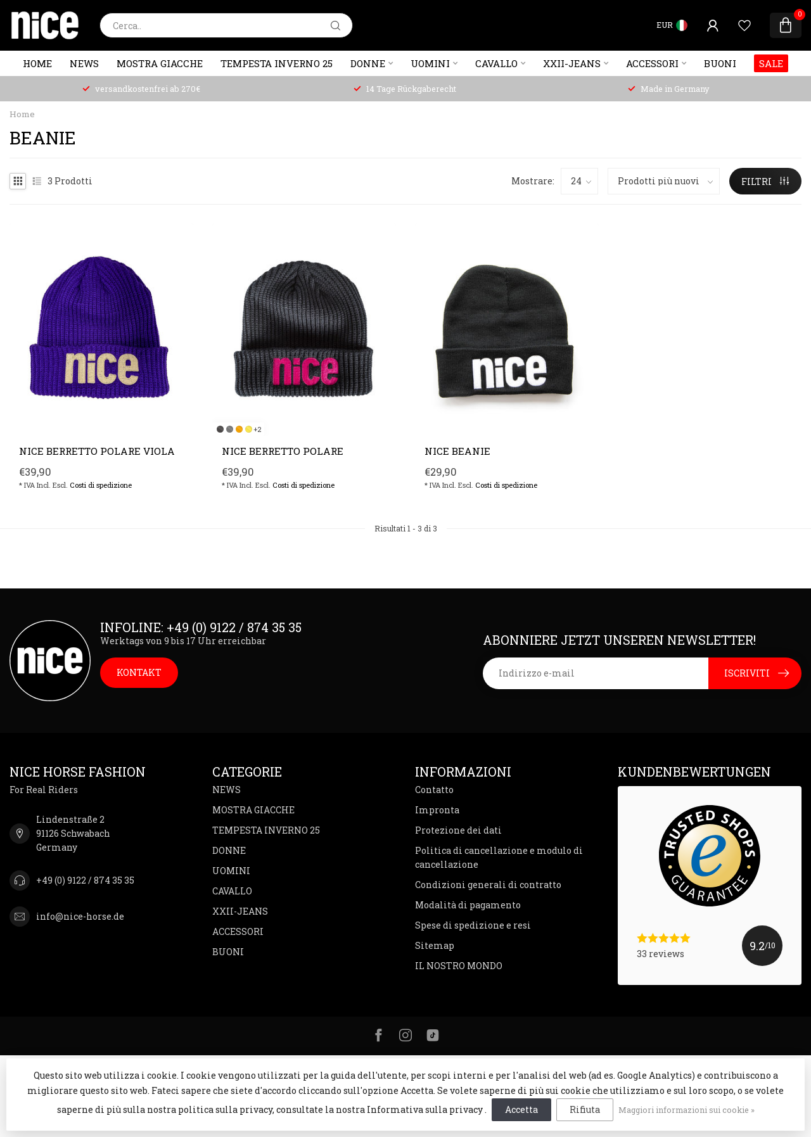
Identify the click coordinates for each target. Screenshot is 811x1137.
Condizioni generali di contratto (488, 885)
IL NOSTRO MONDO (458, 966)
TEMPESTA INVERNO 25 (276, 63)
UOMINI (430, 63)
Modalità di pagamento (468, 905)
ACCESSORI (652, 63)
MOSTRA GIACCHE (160, 63)
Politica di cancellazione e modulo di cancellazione (499, 857)
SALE (771, 63)
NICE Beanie (457, 451)
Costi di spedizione (101, 485)
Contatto (434, 790)
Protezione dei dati (458, 830)
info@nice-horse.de (80, 916)
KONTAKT (139, 672)
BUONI (720, 63)
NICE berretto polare (282, 451)
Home (37, 63)
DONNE (367, 63)
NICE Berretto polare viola (97, 451)
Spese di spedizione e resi (473, 925)
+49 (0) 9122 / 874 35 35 (85, 880)
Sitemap (434, 945)
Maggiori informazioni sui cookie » (686, 1110)
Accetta (521, 1109)
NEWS (84, 63)
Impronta (437, 810)
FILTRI (765, 181)
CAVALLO (496, 63)
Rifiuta (585, 1109)
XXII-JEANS (572, 63)
